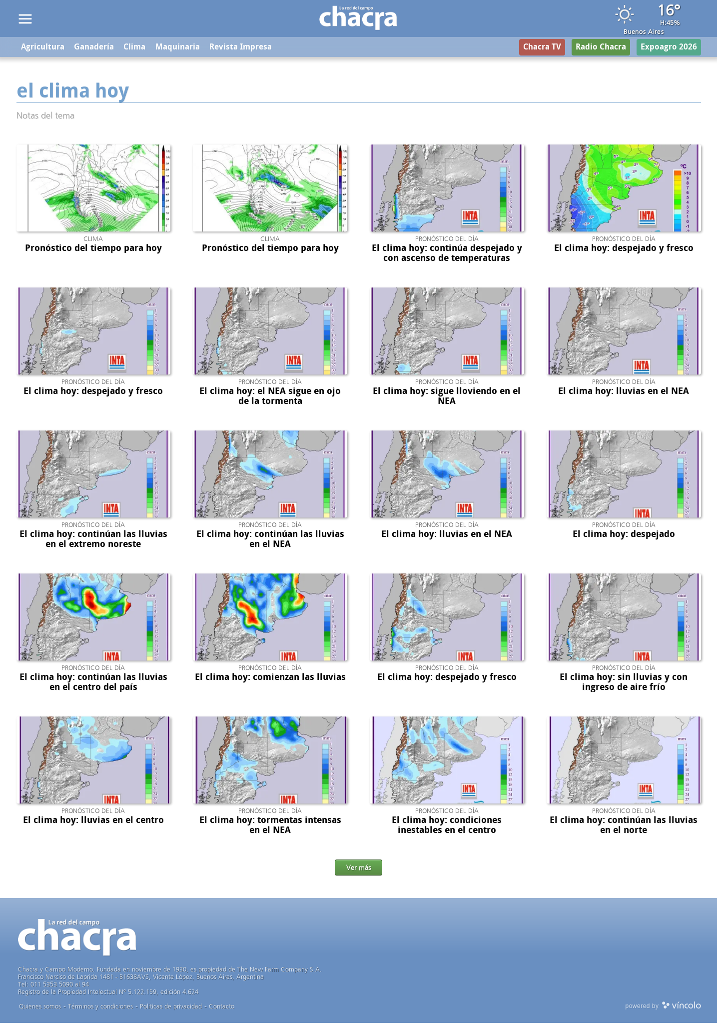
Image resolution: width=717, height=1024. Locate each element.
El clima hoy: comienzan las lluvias (270, 678)
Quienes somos (40, 1007)
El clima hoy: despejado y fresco (624, 249)
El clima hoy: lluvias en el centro (93, 821)
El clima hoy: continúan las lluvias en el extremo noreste (93, 540)
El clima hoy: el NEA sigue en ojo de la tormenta (270, 397)
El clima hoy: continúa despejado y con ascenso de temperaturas (447, 254)
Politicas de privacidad (171, 1007)
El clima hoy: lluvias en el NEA (623, 392)
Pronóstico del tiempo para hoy (93, 249)
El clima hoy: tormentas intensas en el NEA (270, 826)
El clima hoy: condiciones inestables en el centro (447, 826)
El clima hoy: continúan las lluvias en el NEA (270, 540)
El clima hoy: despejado (624, 535)
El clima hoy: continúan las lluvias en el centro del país (93, 683)
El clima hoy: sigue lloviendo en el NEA (447, 397)
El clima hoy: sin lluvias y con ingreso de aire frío (624, 683)
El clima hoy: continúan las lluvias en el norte (624, 826)
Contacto (221, 1007)
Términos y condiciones (100, 1007)
